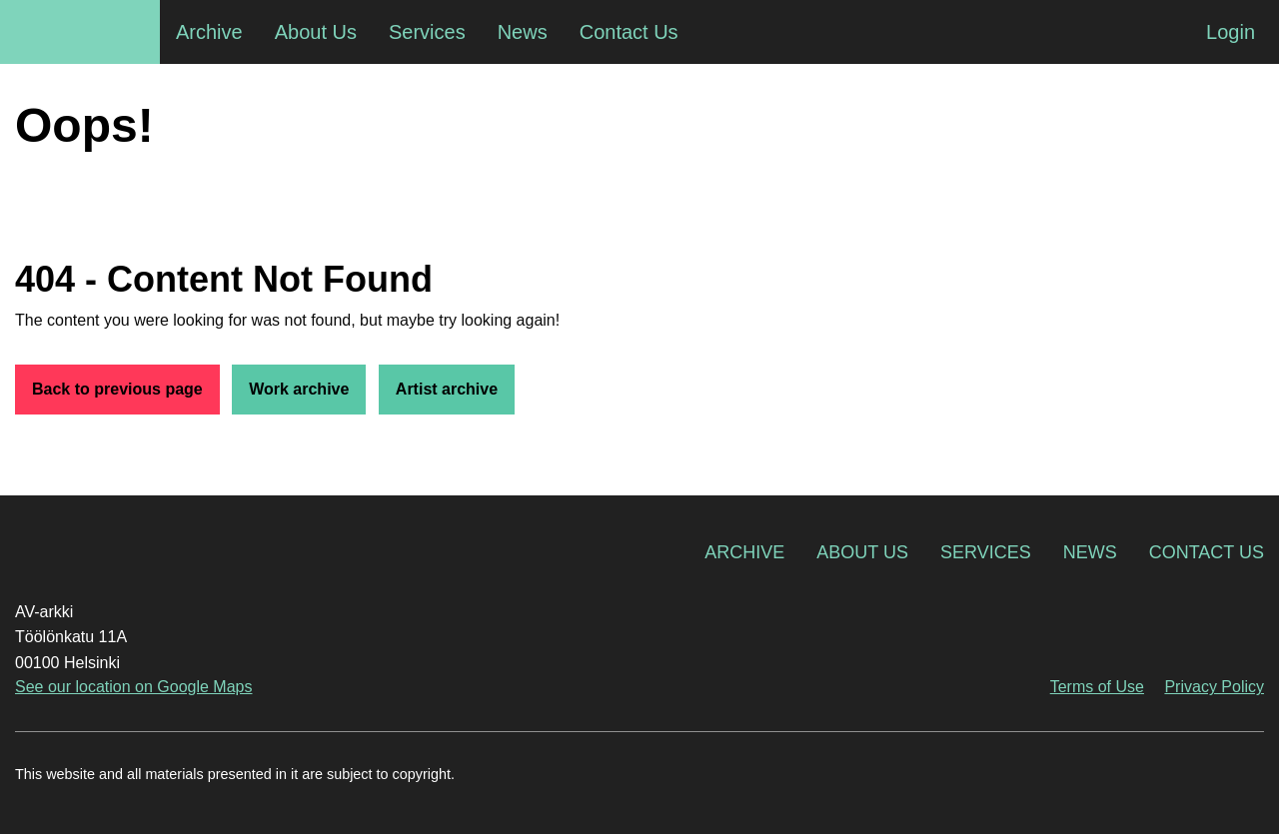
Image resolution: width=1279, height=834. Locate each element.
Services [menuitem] (427, 32)
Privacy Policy (1214, 686)
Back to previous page (117, 389)
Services (985, 552)
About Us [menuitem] (316, 32)
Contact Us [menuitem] (629, 32)
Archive (744, 552)
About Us (862, 552)
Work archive (299, 389)
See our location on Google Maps (133, 686)
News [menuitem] (523, 32)
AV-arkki (80, 32)
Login (1230, 32)
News (1090, 552)
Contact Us (1206, 552)
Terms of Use (1097, 686)
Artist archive (447, 389)
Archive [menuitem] (209, 32)
